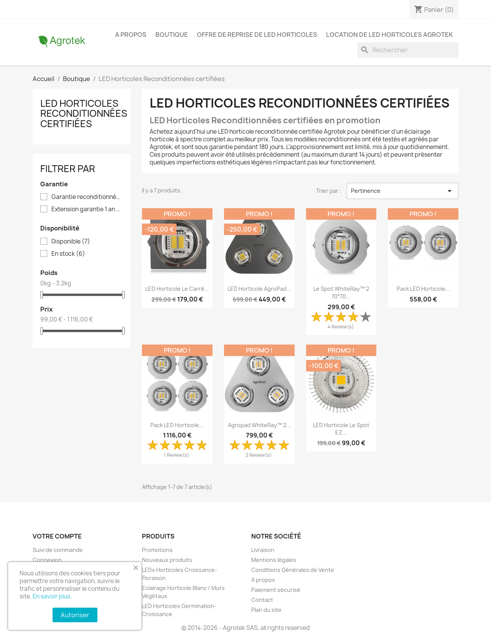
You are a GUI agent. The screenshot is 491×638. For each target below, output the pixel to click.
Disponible (70, 241)
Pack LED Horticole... (423, 288)
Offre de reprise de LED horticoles (257, 34)
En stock (68, 254)
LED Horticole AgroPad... (259, 288)
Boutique (171, 34)
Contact (262, 599)
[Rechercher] (407, 50)
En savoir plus (51, 596)
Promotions (157, 549)
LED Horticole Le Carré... (177, 288)
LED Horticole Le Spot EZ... (341, 428)
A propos (131, 34)
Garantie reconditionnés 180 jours (86, 197)
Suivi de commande (58, 549)
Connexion (47, 559)
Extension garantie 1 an (86, 209)
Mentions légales (273, 559)
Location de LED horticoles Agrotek (389, 34)
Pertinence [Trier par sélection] (402, 191)
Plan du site (266, 609)
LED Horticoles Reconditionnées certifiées (83, 113)
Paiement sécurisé (275, 589)
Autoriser (75, 615)
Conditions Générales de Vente (292, 569)
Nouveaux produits (167, 559)
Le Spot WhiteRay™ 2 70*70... (341, 292)
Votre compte (57, 536)
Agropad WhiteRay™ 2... (259, 425)
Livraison (262, 549)
